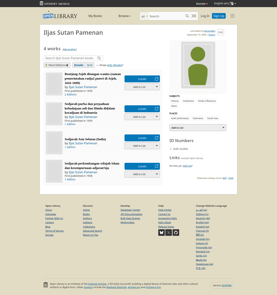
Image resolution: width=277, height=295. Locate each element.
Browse (120, 16)
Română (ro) (203, 251)
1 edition (70, 124)
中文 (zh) (200, 268)
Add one (187, 165)
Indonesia (198, 118)
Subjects (87, 222)
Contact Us (164, 214)
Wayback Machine (116, 287)
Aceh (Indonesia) (180, 118)
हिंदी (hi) (200, 235)
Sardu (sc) (201, 255)
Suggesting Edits (167, 218)
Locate (142, 79)
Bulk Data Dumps (130, 218)
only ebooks (114, 65)
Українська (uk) (204, 264)
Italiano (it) (202, 243)
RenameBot (209, 31)
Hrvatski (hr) (203, 239)
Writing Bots (127, 222)
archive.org (134, 287)
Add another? (70, 49)
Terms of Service (54, 230)
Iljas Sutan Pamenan (83, 87)
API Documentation (131, 214)
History (211, 34)
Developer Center (130, 210)
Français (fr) (202, 230)
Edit (220, 32)
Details (79, 65)
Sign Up (218, 16)
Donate (202, 3)
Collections (89, 226)
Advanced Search (92, 230)
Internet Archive (97, 283)
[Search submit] (187, 16)
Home (86, 210)
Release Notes (166, 226)
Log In (205, 16)
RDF (225, 178)
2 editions (71, 94)
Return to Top (90, 235)
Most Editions (55, 65)
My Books (95, 16)
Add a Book (164, 222)
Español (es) (202, 226)
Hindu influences (207, 101)
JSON (231, 178)
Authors (87, 218)
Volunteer (50, 214)
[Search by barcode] (194, 16)
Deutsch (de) (203, 218)
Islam (174, 106)
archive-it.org (153, 287)
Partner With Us (54, 218)
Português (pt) (204, 247)
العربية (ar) (201, 210)
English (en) (202, 222)
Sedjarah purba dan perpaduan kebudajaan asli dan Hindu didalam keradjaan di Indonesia (90, 108)
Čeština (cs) (202, 214)
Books (86, 214)
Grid (89, 65)
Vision (48, 210)
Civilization (188, 101)
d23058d (227, 285)
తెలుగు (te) (201, 260)
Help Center (165, 210)
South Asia (212, 118)
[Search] (166, 16)
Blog (47, 226)
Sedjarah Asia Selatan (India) (85, 139)
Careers (49, 222)
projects (88, 287)
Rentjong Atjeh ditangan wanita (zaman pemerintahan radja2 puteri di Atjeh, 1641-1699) (93, 78)
